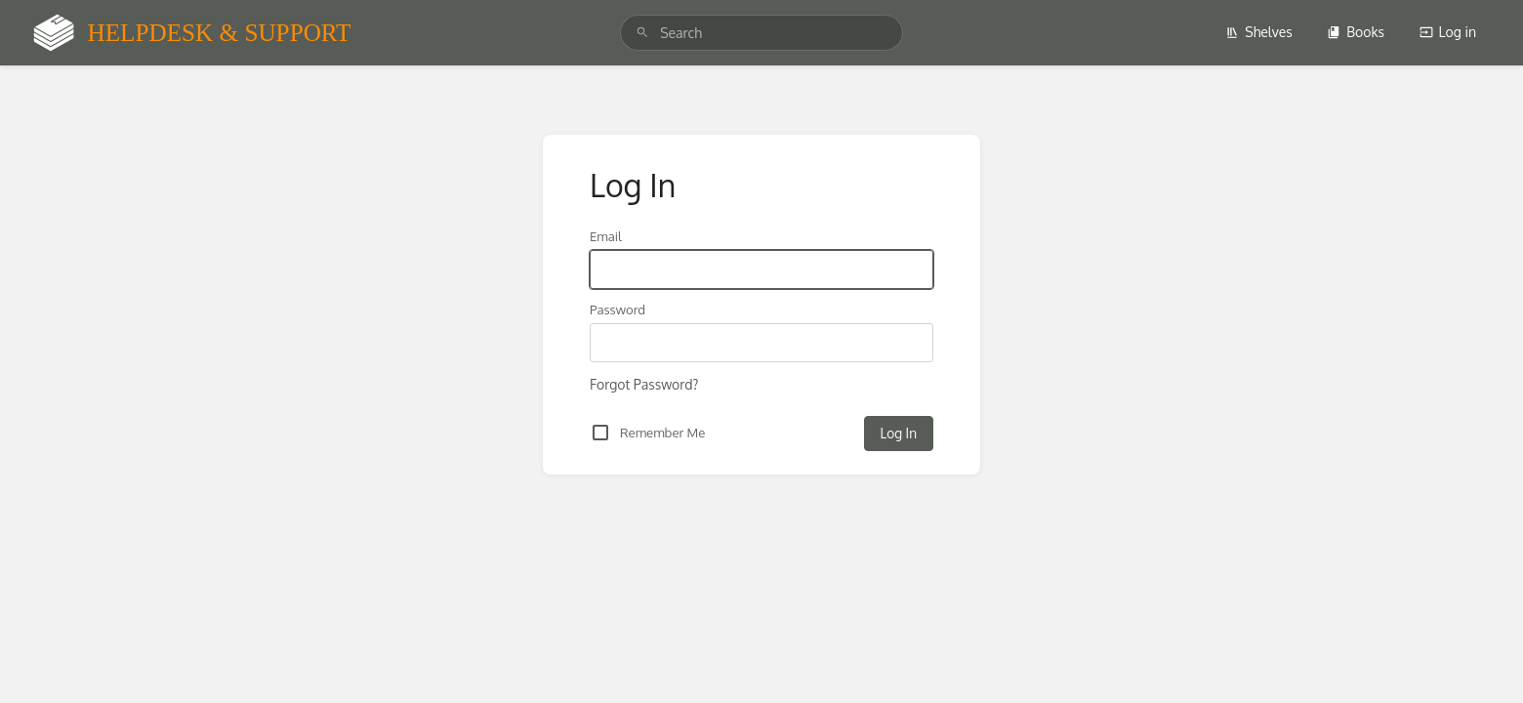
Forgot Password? (644, 384)
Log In (899, 433)
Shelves (1259, 31)
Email (606, 235)
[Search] (642, 32)
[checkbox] (600, 432)
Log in (1448, 31)
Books (1355, 31)
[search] (761, 33)
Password (617, 309)
